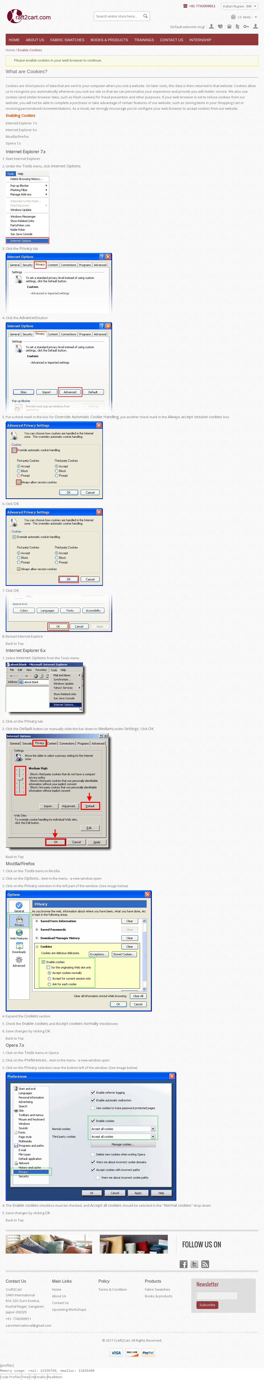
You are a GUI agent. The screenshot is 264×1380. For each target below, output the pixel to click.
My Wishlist (220, 26)
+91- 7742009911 (18, 1318)
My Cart (229, 26)
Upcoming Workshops (69, 1309)
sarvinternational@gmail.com (28, 1325)
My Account (211, 26)
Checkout (238, 26)
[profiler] (7, 1365)
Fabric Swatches (157, 1289)
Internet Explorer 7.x (21, 123)
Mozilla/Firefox (17, 136)
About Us (59, 1296)
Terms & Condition (112, 1289)
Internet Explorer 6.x (21, 129)
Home (10, 50)
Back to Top (15, 643)
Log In (246, 26)
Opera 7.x (13, 143)
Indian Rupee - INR (237, 6)
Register (255, 26)
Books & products (158, 1296)
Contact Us (60, 1302)
